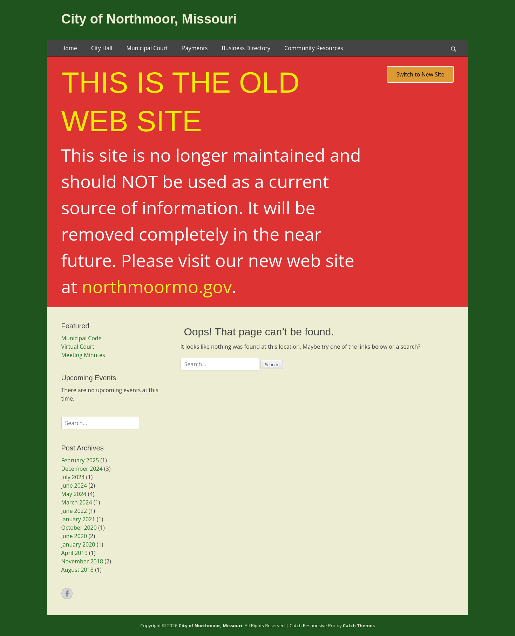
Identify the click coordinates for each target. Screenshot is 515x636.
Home (69, 48)
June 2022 (74, 511)
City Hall (102, 48)
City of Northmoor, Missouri (149, 19)
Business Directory (246, 48)
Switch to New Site (420, 74)
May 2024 (74, 494)
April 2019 (74, 553)
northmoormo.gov (157, 287)
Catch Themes (359, 625)
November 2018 (82, 561)
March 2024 (76, 502)
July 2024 (73, 477)
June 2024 (74, 485)
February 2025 (80, 460)
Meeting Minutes (83, 355)
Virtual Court (77, 346)
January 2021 (78, 519)
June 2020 (74, 536)
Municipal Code (81, 338)
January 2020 (78, 544)
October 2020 (79, 527)
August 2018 (77, 570)
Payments (195, 48)
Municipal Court (147, 48)
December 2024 (82, 469)
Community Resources (313, 48)
